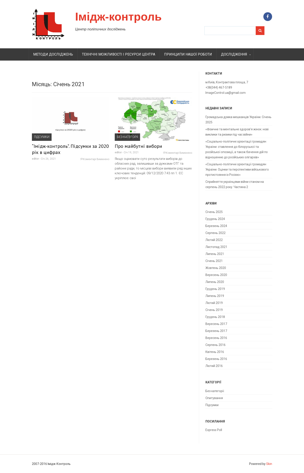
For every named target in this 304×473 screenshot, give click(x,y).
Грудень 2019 (215, 289)
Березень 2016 (216, 359)
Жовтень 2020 (215, 268)
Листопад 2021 (216, 247)
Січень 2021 (214, 261)
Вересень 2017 (216, 324)
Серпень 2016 (215, 345)
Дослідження (234, 54)
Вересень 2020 (216, 275)
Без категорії (127, 137)
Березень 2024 (216, 226)
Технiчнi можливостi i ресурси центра (118, 54)
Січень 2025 (214, 212)
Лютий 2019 (214, 303)
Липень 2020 (214, 282)
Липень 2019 (214, 296)
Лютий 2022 (214, 240)
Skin (269, 464)
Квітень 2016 (214, 352)
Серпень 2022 (215, 233)
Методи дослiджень (53, 54)
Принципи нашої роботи (188, 54)
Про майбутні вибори (138, 146)
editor (35, 158)
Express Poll (213, 430)
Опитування (214, 398)
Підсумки (41, 137)
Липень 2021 (214, 254)
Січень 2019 (214, 310)
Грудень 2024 (215, 219)
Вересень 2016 (216, 338)
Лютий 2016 (214, 366)
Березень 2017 (216, 331)
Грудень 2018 (215, 317)
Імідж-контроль (118, 16)
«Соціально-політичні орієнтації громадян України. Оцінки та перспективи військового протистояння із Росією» (237, 169)
